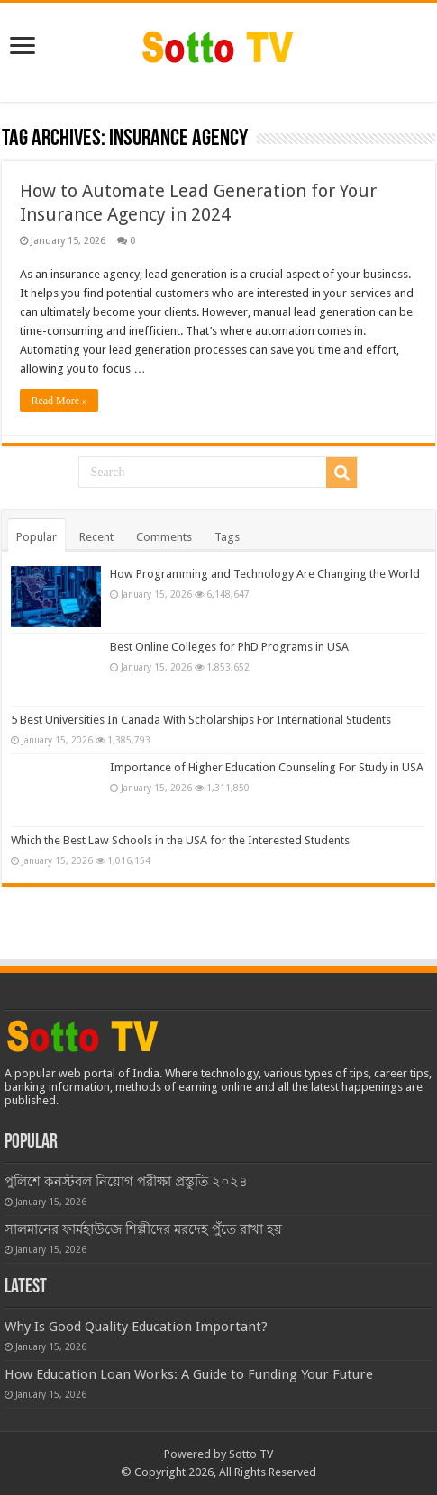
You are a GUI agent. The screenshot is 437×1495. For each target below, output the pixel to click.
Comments (164, 537)
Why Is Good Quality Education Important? (136, 1327)
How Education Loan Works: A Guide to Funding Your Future (189, 1374)
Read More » (59, 400)
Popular (36, 537)
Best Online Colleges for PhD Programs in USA (229, 646)
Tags (227, 537)
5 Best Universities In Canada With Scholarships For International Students (201, 719)
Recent (96, 537)
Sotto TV (251, 1454)
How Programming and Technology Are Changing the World (265, 574)
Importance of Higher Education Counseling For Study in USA (266, 767)
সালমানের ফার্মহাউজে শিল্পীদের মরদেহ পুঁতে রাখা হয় (143, 1229)
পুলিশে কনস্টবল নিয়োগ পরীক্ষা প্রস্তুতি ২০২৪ (126, 1182)
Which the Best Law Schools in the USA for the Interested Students (180, 840)
